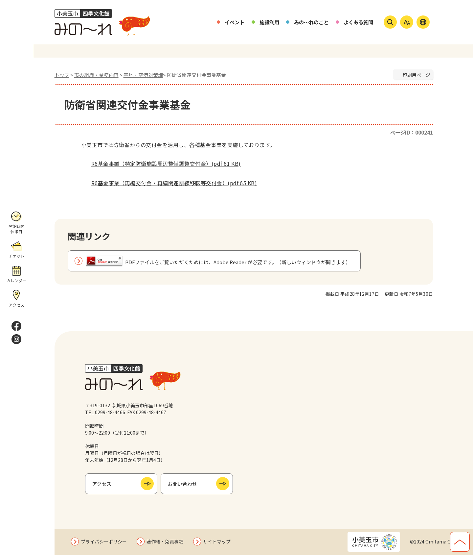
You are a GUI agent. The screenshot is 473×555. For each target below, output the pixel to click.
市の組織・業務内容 (96, 74)
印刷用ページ (416, 74)
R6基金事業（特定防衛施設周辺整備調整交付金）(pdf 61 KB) (161, 163)
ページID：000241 (411, 132)
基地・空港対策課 (143, 74)
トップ (62, 74)
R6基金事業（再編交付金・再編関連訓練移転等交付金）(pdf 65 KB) (169, 183)
